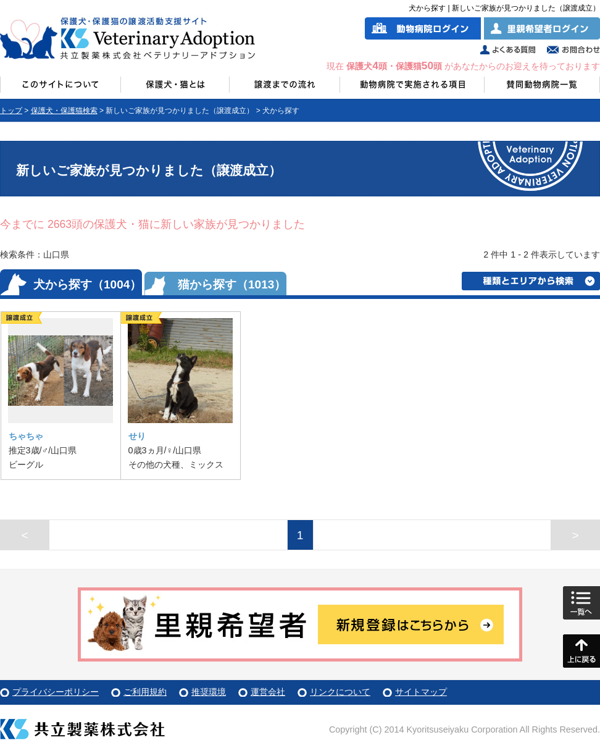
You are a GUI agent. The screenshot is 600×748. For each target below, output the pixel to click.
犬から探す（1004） (87, 284)
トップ (11, 110)
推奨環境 (208, 692)
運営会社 (268, 692)
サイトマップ (421, 692)
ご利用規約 (145, 692)
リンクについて (340, 692)
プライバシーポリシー (55, 692)
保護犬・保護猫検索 (64, 110)
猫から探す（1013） (232, 284)
